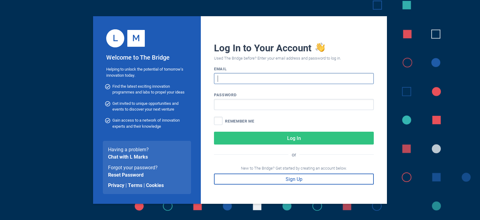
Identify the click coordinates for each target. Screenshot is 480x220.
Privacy (116, 185)
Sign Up (294, 179)
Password (225, 94)
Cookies (155, 185)
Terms (135, 185)
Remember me (239, 120)
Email (220, 68)
